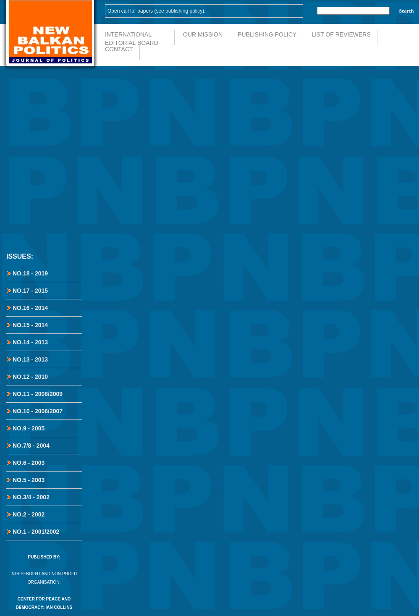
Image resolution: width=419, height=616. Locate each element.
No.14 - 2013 (30, 342)
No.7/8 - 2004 (31, 445)
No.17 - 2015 (30, 290)
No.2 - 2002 (29, 514)
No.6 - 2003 (29, 462)
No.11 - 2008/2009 (38, 394)
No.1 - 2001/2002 (36, 531)
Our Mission (203, 34)
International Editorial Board (131, 38)
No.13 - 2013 (30, 359)
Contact (119, 49)
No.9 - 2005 (29, 428)
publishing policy (183, 11)
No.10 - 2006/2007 (38, 411)
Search (406, 11)
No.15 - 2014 (30, 325)
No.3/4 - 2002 (31, 497)
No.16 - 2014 (30, 307)
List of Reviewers (341, 34)
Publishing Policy (267, 34)
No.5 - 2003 (29, 480)
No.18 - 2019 (30, 273)
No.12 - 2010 (30, 376)
